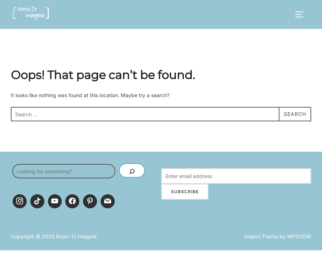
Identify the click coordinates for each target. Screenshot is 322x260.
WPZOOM (299, 236)
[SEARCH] (132, 170)
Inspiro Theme (261, 236)
